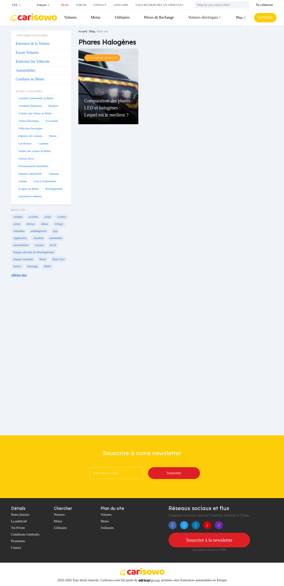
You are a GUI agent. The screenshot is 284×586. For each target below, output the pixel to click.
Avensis (39, 245)
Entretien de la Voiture (33, 43)
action (16, 224)
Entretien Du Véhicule (33, 61)
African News (26, 158)
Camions (43, 143)
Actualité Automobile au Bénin (36, 98)
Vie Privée (18, 528)
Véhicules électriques (30, 128)
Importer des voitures (30, 136)
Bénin (42, 259)
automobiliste (21, 245)
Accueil (82, 31)
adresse (30, 224)
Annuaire (120, 5)
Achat (47, 217)
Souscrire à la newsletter (209, 540)
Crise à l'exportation (44, 181)
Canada (22, 181)
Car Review (25, 143)
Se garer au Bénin (28, 188)
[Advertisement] (41, 359)
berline (17, 266)
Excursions (52, 121)
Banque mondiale (23, 259)
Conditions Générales (25, 534)
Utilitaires (122, 17)
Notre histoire (20, 514)
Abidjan (18, 217)
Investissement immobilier (33, 166)
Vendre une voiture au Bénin (34, 151)
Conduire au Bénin (30, 79)
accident (33, 217)
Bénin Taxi (58, 259)
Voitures (70, 17)
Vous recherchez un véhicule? (159, 5)
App (54, 231)
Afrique (58, 224)
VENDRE (265, 18)
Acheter (61, 217)
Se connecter (264, 5)
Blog (65, 5)
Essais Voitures (27, 52)
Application (20, 238)
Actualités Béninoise (30, 105)
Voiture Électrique (28, 121)
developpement (53, 188)
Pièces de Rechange (159, 17)
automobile (55, 238)
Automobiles (25, 70)
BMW (47, 266)
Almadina (19, 231)
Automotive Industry (30, 196)
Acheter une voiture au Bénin (35, 113)
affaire (44, 224)
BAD (53, 245)
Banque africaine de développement (33, 252)
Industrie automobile (30, 173)
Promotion (18, 541)
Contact (99, 5)
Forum (81, 5)
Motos (96, 17)
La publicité (19, 521)
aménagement (39, 231)
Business (53, 105)
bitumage (32, 266)
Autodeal (38, 238)
